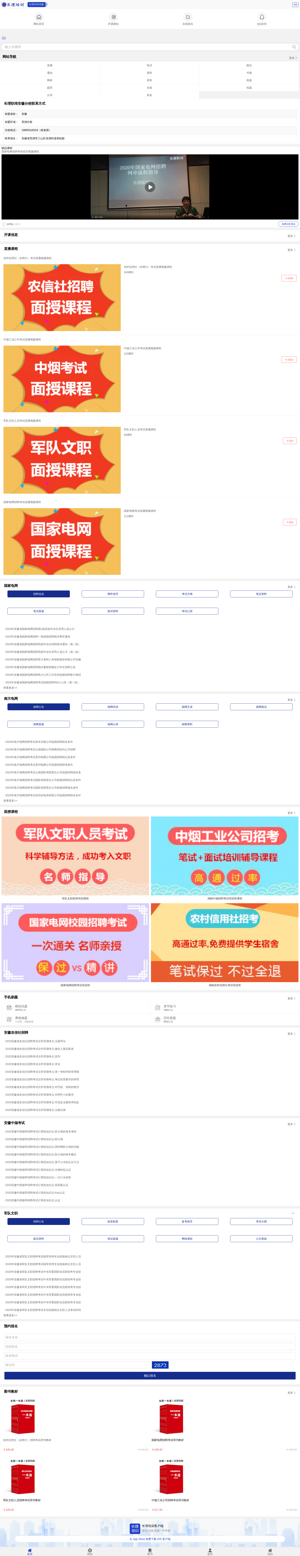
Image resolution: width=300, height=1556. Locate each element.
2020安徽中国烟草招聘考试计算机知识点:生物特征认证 (38, 1169)
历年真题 (170, 1018)
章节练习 (170, 1006)
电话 (149, 65)
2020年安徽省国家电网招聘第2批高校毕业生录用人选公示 (39, 628)
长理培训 (13, 4)
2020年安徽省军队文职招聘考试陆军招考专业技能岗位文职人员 (43, 1256)
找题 (249, 87)
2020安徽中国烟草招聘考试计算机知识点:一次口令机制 (38, 1177)
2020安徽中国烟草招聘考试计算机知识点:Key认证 (35, 1192)
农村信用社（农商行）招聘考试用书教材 (27, 1440)
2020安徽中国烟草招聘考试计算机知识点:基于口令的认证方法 (42, 1162)
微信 (249, 65)
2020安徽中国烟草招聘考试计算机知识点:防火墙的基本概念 (40, 1154)
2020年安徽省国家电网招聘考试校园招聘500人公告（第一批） (42, 682)
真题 (249, 80)
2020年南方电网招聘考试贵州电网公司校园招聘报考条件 (39, 764)
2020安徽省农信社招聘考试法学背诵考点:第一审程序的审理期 (42, 1071)
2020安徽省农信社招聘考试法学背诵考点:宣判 (32, 1056)
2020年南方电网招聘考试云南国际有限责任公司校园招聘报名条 (43, 772)
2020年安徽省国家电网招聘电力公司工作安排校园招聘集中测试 (43, 674)
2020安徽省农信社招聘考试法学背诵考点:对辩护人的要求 (39, 1094)
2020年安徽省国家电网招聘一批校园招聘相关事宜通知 (37, 636)
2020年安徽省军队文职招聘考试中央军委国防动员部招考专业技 (43, 1271)
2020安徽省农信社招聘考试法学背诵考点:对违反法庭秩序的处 (42, 1102)
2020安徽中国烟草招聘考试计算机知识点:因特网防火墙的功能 (42, 1146)
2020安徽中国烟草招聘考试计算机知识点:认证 (32, 1200)
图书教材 (11, 1391)
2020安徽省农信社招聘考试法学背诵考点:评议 (32, 1064)
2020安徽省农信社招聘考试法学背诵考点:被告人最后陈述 (39, 1048)
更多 (291, 57)
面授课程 (11, 812)
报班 (149, 72)
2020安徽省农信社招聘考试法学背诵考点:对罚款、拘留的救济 (42, 1087)
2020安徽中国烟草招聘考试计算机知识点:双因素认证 (36, 1185)
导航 (295, 5)
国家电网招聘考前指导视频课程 (20, 151)
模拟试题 (21, 1006)
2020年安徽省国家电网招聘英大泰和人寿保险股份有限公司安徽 (43, 659)
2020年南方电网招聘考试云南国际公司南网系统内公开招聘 (40, 749)
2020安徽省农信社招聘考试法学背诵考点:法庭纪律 (35, 1109)
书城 (249, 72)
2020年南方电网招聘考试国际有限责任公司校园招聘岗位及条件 (43, 780)
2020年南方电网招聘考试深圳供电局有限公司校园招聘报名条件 (43, 795)
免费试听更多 (288, 224)
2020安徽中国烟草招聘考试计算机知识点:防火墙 (34, 1139)
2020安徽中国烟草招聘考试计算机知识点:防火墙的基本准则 (40, 1131)
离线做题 (21, 1018)
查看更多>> (10, 687)
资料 (149, 80)
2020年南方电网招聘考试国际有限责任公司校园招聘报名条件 (41, 787)
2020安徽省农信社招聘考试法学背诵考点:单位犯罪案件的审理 (42, 1079)
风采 (149, 95)
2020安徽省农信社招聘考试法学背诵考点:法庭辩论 (35, 1041)
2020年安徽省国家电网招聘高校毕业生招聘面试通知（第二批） (43, 644)
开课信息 (11, 235)
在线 (149, 87)
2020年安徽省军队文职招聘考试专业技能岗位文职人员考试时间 (43, 1309)
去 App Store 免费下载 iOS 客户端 (150, 1539)
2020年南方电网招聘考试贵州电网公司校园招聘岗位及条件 (40, 757)
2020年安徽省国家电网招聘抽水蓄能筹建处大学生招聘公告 (40, 667)
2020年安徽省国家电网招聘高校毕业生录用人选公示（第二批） (43, 651)
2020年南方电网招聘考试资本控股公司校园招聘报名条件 (39, 741)
